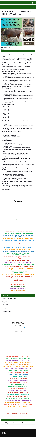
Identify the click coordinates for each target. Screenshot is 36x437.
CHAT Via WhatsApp (30, 6)
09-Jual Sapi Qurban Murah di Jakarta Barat (13, 423)
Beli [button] (18, 51)
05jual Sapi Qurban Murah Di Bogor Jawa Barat (10, 299)
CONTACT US (4, 434)
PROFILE (3, 432)
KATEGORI (5, 7)
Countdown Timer (18, 219)
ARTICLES (4, 433)
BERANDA (4, 430)
